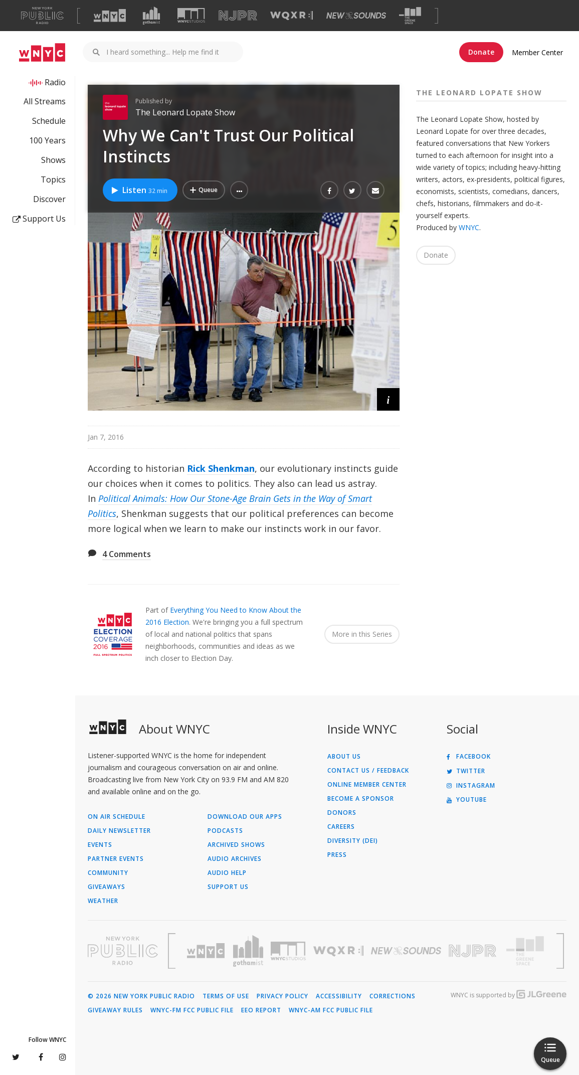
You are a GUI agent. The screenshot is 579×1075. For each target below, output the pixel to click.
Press (337, 855)
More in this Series (362, 634)
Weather (103, 901)
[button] (239, 190)
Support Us (39, 218)
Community (108, 873)
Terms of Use (226, 996)
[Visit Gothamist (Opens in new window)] (151, 16)
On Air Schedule (116, 817)
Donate (481, 52)
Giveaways (106, 887)
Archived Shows (236, 845)
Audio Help (227, 873)
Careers (341, 827)
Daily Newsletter (119, 831)
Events (100, 845)
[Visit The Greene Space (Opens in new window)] (410, 16)
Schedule (49, 120)
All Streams (45, 101)
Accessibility (339, 996)
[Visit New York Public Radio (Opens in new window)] (123, 951)
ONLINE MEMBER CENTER (367, 785)
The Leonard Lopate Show (185, 112)
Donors (341, 813)
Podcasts (225, 831)
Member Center (537, 52)
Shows (53, 159)
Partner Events (116, 859)
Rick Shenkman (221, 468)
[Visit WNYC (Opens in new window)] (110, 15)
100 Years (47, 140)
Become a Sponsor (360, 799)
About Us (344, 757)
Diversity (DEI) (352, 841)
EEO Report (261, 1010)
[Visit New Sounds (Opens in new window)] (356, 15)
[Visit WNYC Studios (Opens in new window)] (191, 15)
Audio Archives (235, 859)
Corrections (392, 996)
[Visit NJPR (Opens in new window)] (238, 16)
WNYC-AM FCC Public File (331, 1010)
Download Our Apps (245, 817)
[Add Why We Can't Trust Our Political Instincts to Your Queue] (203, 190)
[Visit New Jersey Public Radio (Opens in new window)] (474, 951)
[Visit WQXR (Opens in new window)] (291, 16)
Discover (49, 199)
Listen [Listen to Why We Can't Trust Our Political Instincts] (138, 190)
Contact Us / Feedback (368, 771)
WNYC (469, 227)
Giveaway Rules (115, 1010)
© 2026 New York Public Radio (141, 996)
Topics (53, 179)
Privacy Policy (282, 996)
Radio (55, 82)
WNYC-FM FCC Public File (192, 1010)
